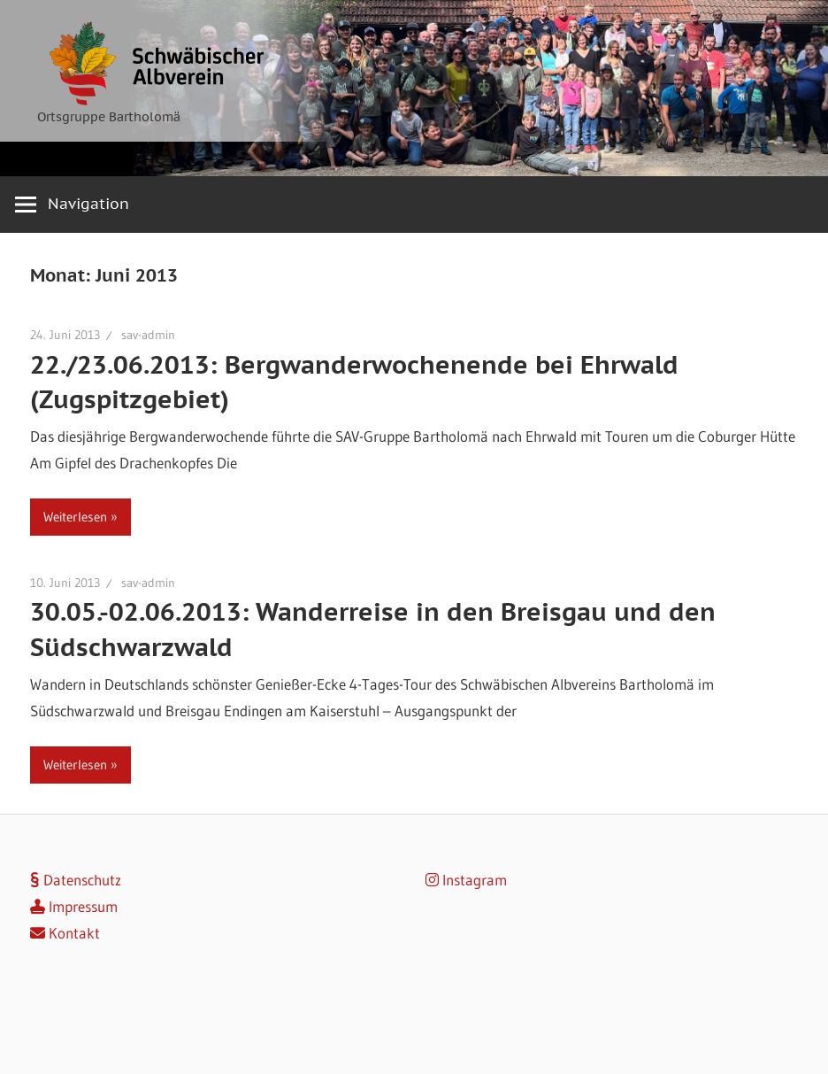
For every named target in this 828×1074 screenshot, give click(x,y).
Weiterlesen (75, 516)
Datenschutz (75, 879)
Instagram (466, 879)
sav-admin (148, 335)
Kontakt (65, 932)
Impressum (74, 906)
